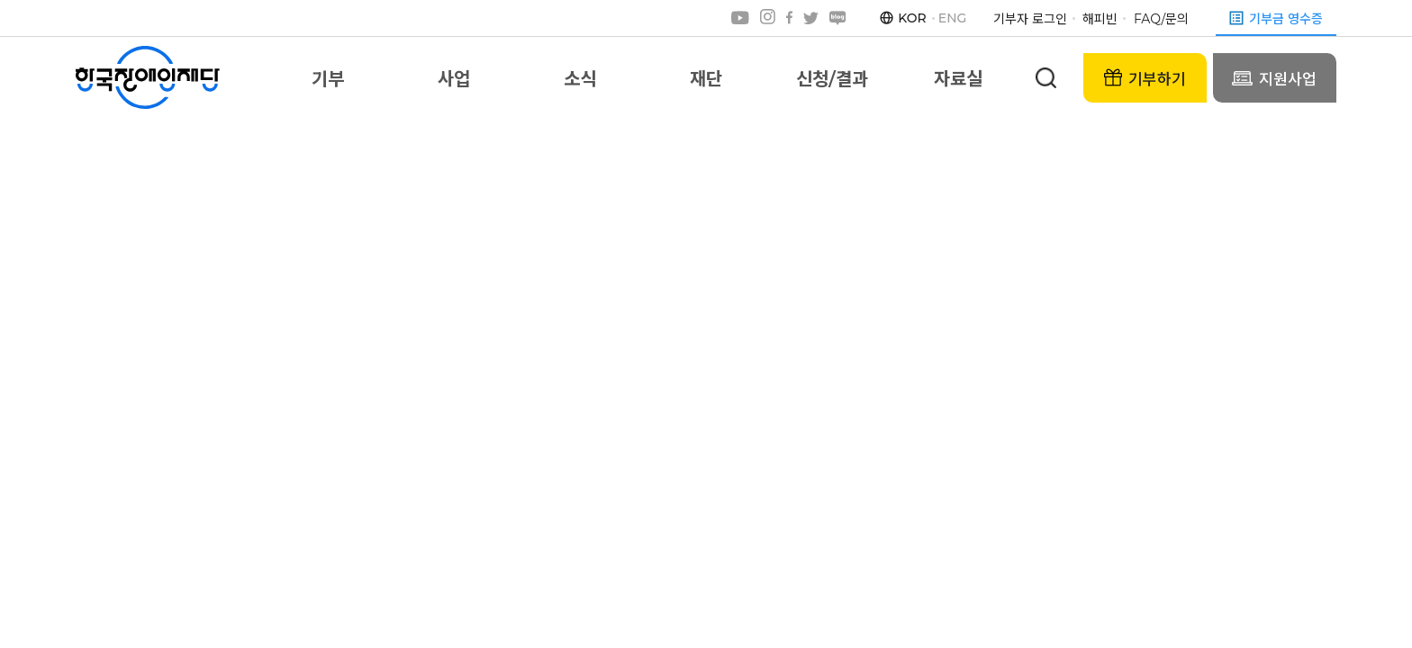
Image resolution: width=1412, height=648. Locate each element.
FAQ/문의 (1161, 19)
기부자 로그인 (1030, 19)
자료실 (958, 79)
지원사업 (1274, 78)
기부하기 (1145, 78)
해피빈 (1100, 19)
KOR (912, 18)
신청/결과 (831, 79)
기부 (328, 79)
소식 (580, 79)
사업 (454, 79)
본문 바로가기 (0, 0)
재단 (706, 79)
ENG (952, 18)
